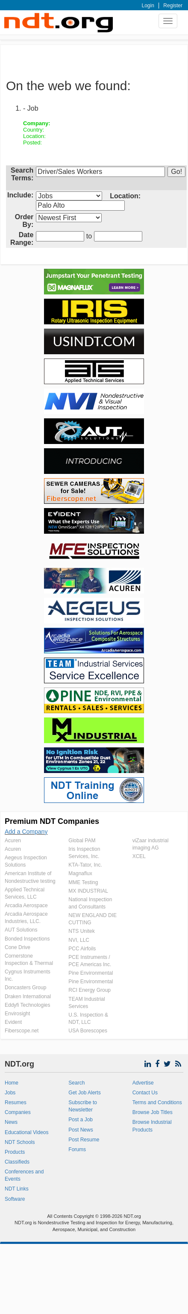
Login (148, 6)
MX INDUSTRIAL (88, 891)
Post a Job (80, 1120)
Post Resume (83, 1140)
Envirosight (17, 1014)
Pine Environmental (90, 973)
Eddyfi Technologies (27, 1005)
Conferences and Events (24, 1175)
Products (15, 1152)
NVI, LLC (78, 940)
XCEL (139, 856)
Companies (18, 1112)
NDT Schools (20, 1142)
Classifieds (17, 1162)
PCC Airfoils (82, 949)
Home (11, 1083)
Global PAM (81, 841)
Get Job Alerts (84, 1093)
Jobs (10, 1093)
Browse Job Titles (152, 1112)
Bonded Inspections (27, 939)
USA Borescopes (87, 1031)
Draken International (28, 996)
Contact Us (145, 1093)
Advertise (143, 1083)
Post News (80, 1130)
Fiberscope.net (21, 1031)
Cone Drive (17, 947)
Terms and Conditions (157, 1102)
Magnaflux (80, 873)
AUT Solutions (21, 930)
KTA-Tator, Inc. (85, 865)
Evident (13, 1022)
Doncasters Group (25, 988)
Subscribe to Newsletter (82, 1106)
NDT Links (17, 1189)
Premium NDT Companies (52, 821)
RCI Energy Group (89, 990)
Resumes (15, 1102)
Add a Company (26, 831)
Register (172, 6)
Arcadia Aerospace (26, 905)
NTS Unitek (81, 931)
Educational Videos (27, 1132)
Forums (77, 1149)
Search (76, 1083)
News (11, 1122)
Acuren (13, 841)
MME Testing (83, 882)
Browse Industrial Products (152, 1125)
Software (15, 1199)
